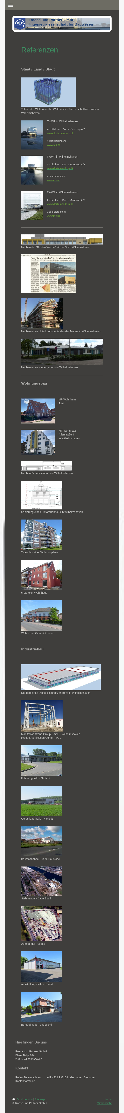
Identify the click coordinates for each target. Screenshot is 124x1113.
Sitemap (40, 1099)
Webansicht (104, 1103)
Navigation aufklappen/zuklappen (62, 5)
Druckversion (22, 1099)
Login (108, 1099)
